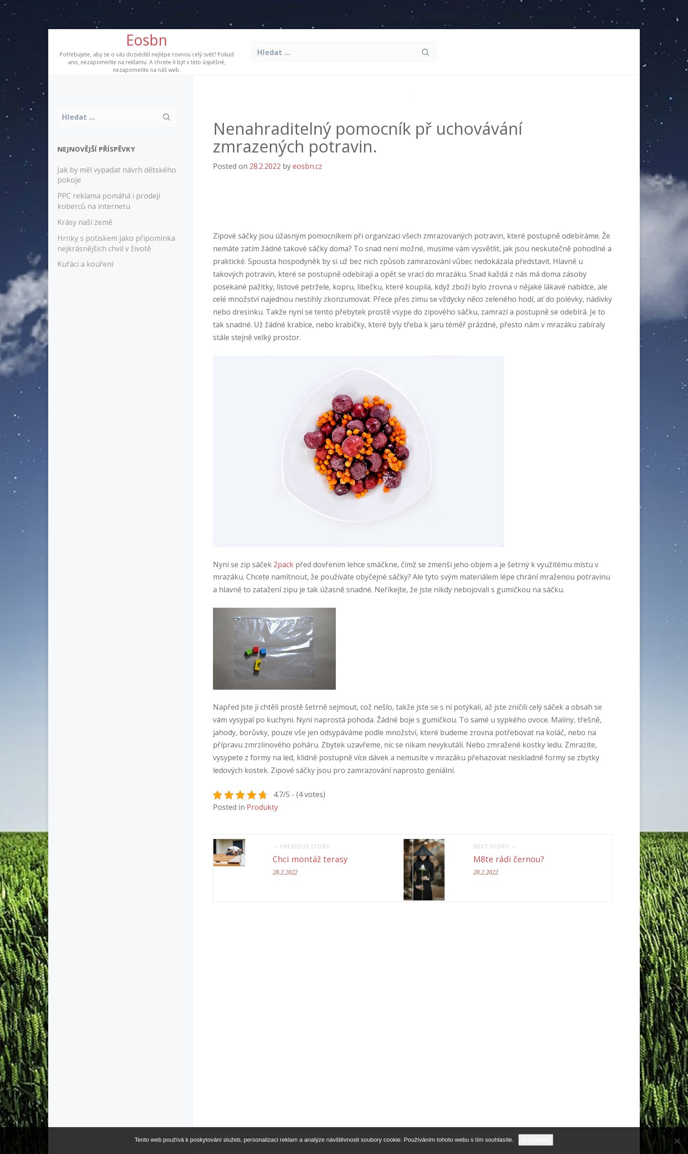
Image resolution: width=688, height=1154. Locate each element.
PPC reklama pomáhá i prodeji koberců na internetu (108, 201)
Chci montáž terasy (310, 859)
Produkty (262, 807)
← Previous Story (301, 847)
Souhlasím (536, 1139)
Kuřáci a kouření (85, 264)
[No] (676, 1140)
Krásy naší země (84, 222)
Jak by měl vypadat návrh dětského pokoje (116, 175)
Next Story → (495, 847)
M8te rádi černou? (508, 859)
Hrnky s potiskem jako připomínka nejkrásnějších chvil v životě (116, 243)
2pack (283, 564)
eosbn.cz (307, 166)
